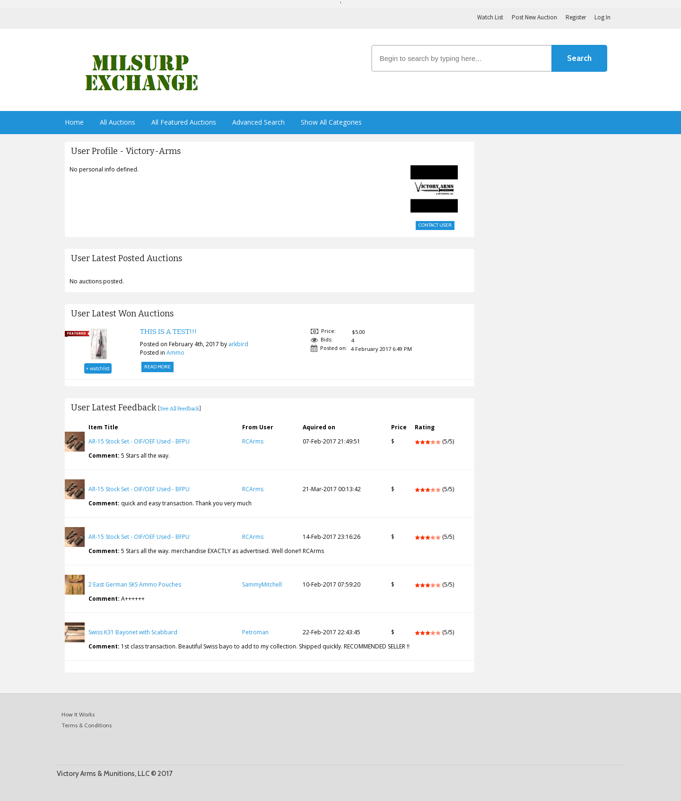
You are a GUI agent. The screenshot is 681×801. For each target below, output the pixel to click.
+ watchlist (98, 368)
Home (74, 122)
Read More (157, 367)
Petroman (255, 632)
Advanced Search (258, 122)
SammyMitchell (262, 584)
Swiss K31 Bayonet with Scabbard (132, 632)
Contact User (435, 225)
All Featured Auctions (183, 122)
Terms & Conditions (86, 725)
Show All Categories (331, 122)
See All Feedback (179, 409)
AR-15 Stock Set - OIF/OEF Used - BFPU (139, 441)
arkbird (238, 344)
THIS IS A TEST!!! (168, 331)
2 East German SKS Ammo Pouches (134, 584)
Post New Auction (534, 17)
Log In (602, 17)
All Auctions (117, 122)
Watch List (490, 17)
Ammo (175, 353)
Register (576, 17)
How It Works (78, 714)
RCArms (252, 441)
